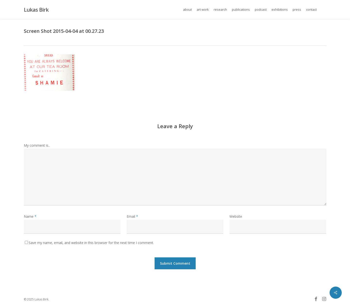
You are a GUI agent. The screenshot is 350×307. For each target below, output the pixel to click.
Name (30, 216)
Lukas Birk (36, 9)
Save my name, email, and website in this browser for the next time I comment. (91, 242)
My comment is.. (37, 145)
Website (235, 216)
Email (132, 216)
